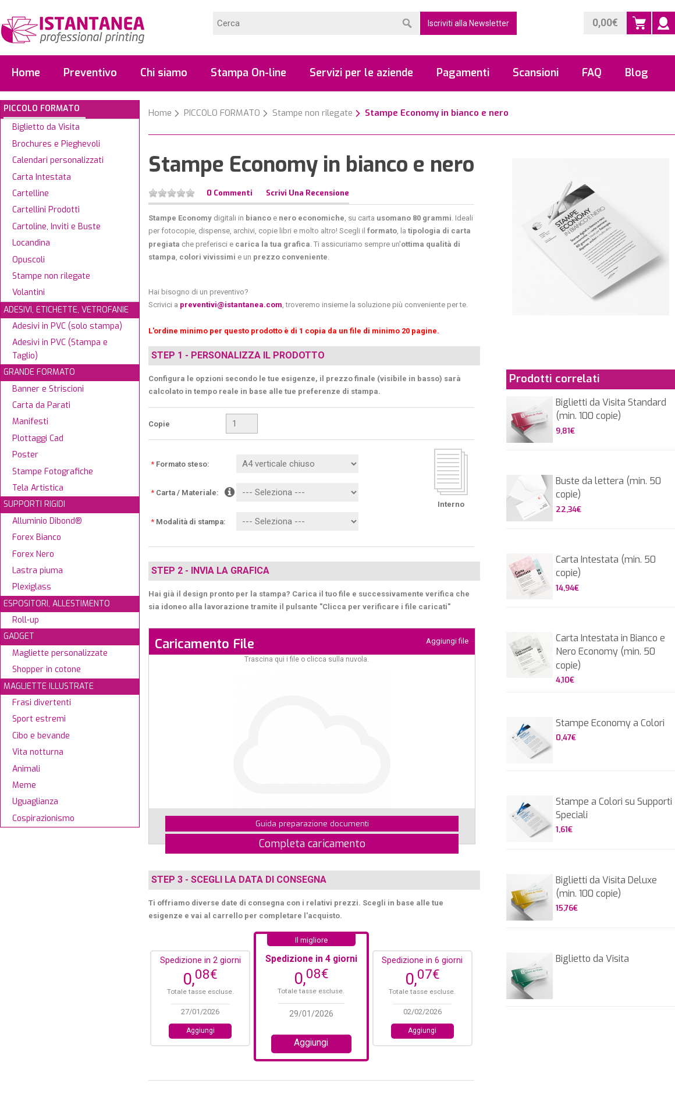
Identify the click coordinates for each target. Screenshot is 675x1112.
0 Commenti (230, 193)
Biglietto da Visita (592, 959)
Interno (451, 504)
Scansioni (536, 73)
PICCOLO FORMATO (222, 113)
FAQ (592, 73)
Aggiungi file (447, 641)
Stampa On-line (248, 73)
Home (26, 73)
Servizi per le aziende (361, 73)
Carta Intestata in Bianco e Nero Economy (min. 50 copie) (610, 652)
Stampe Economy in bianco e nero (437, 113)
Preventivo (90, 73)
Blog (636, 73)
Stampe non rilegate (312, 113)
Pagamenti (462, 73)
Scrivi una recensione (307, 193)
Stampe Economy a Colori (610, 723)
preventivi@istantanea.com (231, 304)
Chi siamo (163, 73)
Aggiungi (200, 1030)
